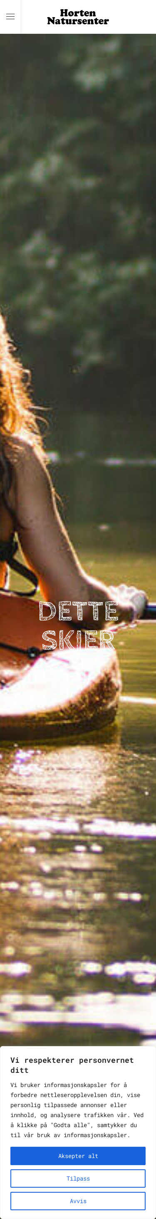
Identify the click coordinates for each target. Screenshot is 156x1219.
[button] (10, 16)
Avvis (78, 1201)
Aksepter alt (78, 1156)
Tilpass (78, 1178)
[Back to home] (78, 16)
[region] (78, 1132)
